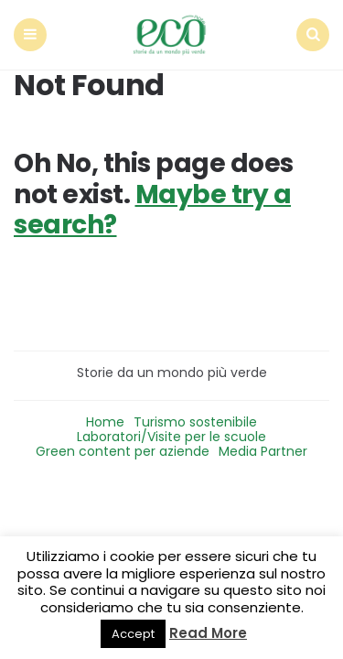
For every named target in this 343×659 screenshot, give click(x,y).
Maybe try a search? (152, 210)
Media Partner (263, 451)
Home (105, 422)
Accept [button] (133, 634)
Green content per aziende (122, 451)
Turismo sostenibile (195, 422)
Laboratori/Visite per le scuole (171, 436)
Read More (208, 633)
